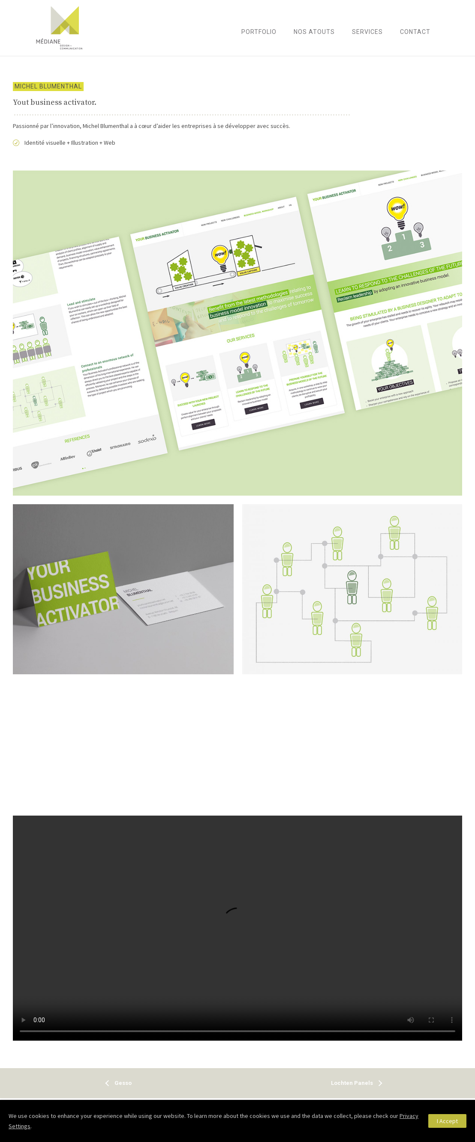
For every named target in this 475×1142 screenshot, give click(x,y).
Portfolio (259, 31)
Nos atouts (314, 31)
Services (367, 31)
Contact (415, 31)
